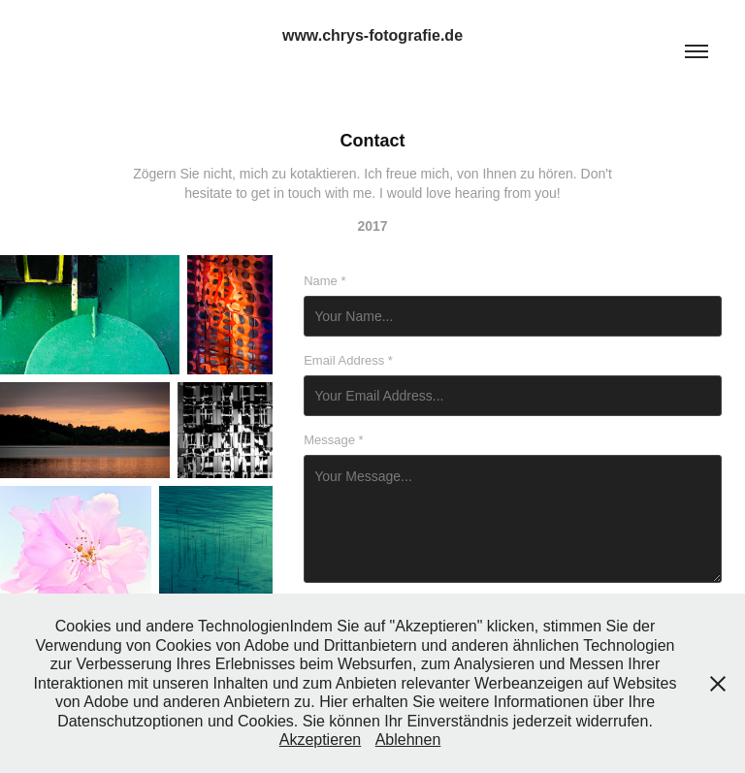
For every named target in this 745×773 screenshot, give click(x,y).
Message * (333, 440)
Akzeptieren (320, 739)
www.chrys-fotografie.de (372, 35)
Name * (324, 281)
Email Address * (348, 361)
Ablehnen (408, 739)
